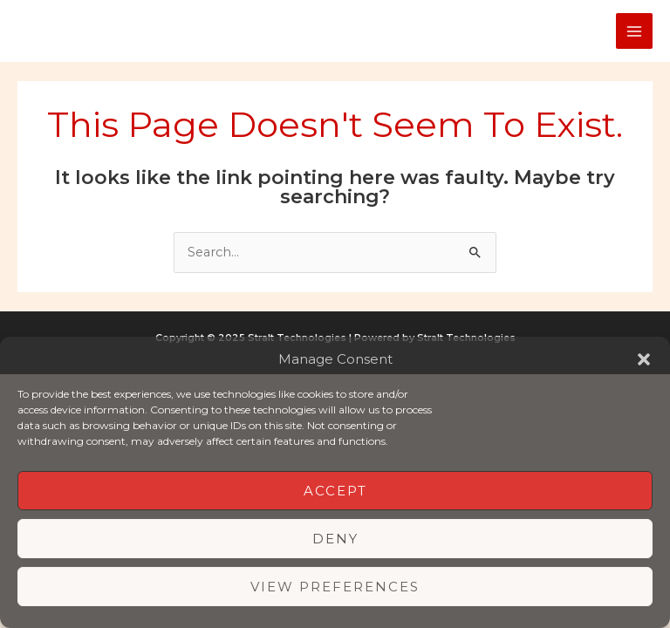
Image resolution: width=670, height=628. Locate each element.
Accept (335, 490)
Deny (335, 538)
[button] (644, 359)
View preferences (335, 586)
